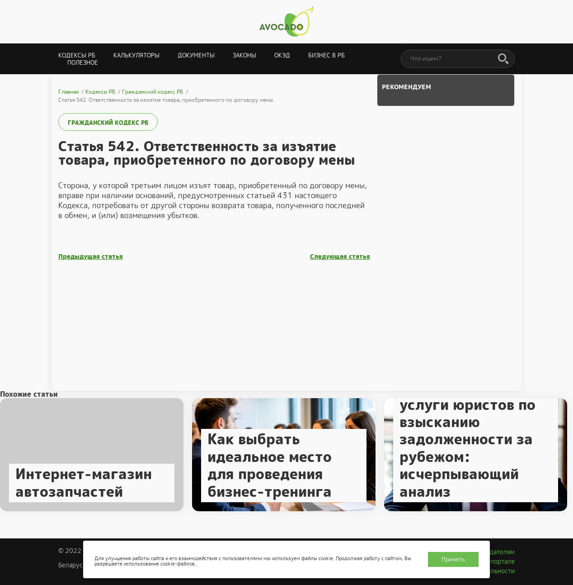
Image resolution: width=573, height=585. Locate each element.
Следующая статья (340, 257)
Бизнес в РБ (326, 55)
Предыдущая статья (90, 257)
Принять (453, 559)
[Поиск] (503, 59)
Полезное (82, 62)
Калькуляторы (136, 55)
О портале (499, 561)
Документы (196, 55)
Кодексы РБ (76, 55)
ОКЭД (282, 55)
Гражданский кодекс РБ (108, 123)
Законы (244, 55)
